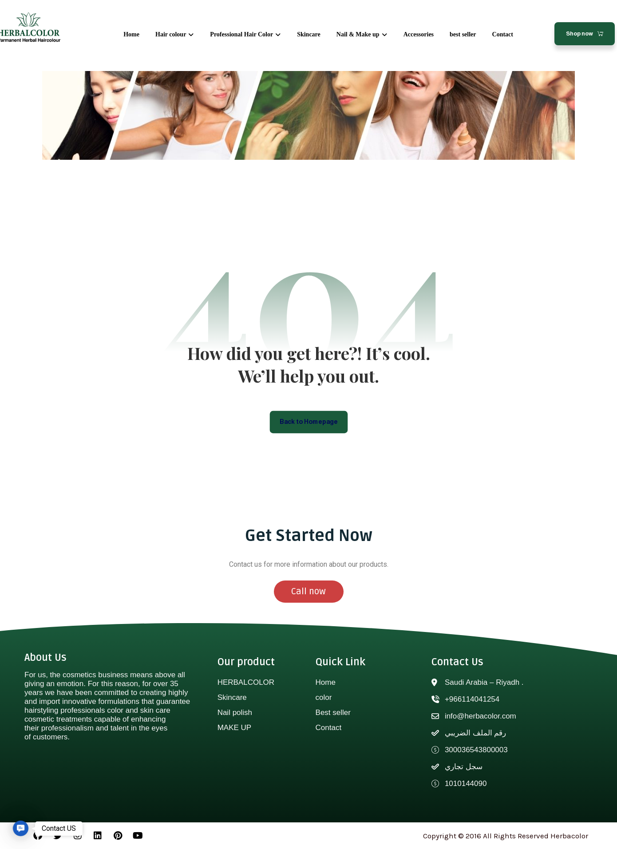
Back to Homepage (309, 421)
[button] (20, 828)
